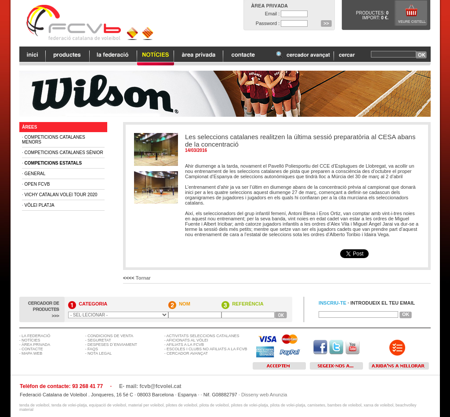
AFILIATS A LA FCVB (185, 344)
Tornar (143, 277)
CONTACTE (32, 349)
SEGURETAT (99, 340)
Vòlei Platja (39, 205)
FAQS (92, 349)
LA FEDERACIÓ (36, 336)
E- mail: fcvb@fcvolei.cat (150, 386)
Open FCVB (37, 184)
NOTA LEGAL (99, 353)
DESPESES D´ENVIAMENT (112, 344)
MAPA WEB (32, 353)
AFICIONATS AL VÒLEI (187, 340)
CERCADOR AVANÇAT (187, 353)
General (35, 173)
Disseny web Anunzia (264, 394)
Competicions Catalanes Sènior (64, 152)
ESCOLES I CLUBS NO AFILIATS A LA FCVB (207, 349)
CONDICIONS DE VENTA (110, 336)
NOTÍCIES (31, 340)
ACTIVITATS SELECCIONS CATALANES (203, 336)
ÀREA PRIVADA (36, 344)
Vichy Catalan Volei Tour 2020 (61, 194)
